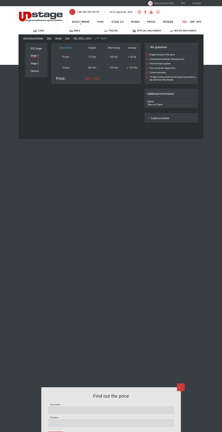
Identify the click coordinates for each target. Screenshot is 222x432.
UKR (192, 21)
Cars (38, 31)
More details (66, 48)
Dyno (100, 21)
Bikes (75, 31)
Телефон (54, 417)
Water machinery (183, 31)
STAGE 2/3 (117, 21)
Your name (55, 404)
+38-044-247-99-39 (88, 11)
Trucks (111, 31)
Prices (151, 21)
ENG (184, 21)
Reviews (168, 21)
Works (135, 21)
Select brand (81, 21)
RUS (198, 21)
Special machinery (147, 31)
